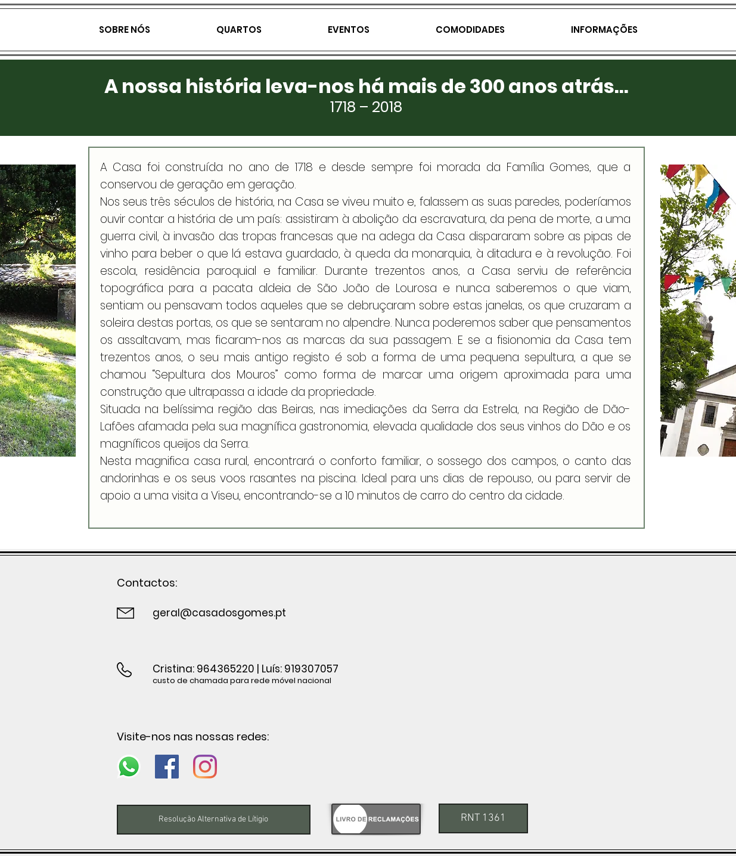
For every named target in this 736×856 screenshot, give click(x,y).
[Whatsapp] (129, 767)
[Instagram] (205, 767)
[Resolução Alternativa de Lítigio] (213, 820)
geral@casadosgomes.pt (219, 613)
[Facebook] (167, 767)
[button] (483, 818)
